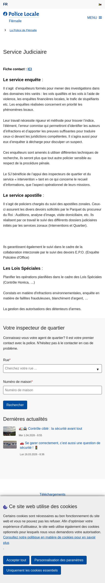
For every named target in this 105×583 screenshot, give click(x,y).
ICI (30, 69)
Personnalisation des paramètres (58, 560)
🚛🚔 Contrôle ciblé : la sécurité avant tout (50, 428)
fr (5, 4)
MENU (94, 17)
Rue (6, 360)
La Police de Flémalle (23, 30)
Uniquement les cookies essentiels (32, 570)
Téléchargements (53, 494)
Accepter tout (16, 560)
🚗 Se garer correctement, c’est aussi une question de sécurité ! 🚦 (60, 445)
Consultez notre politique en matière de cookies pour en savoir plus (49, 540)
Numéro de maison (17, 382)
